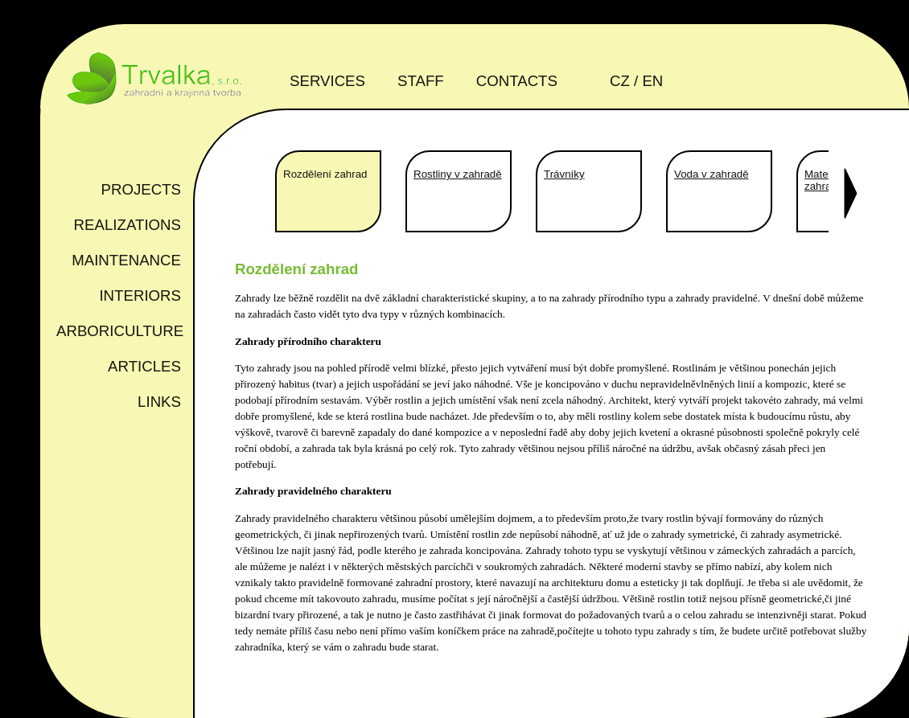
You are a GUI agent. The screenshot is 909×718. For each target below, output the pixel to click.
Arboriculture (119, 330)
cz (620, 80)
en (652, 80)
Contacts (516, 80)
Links (159, 401)
